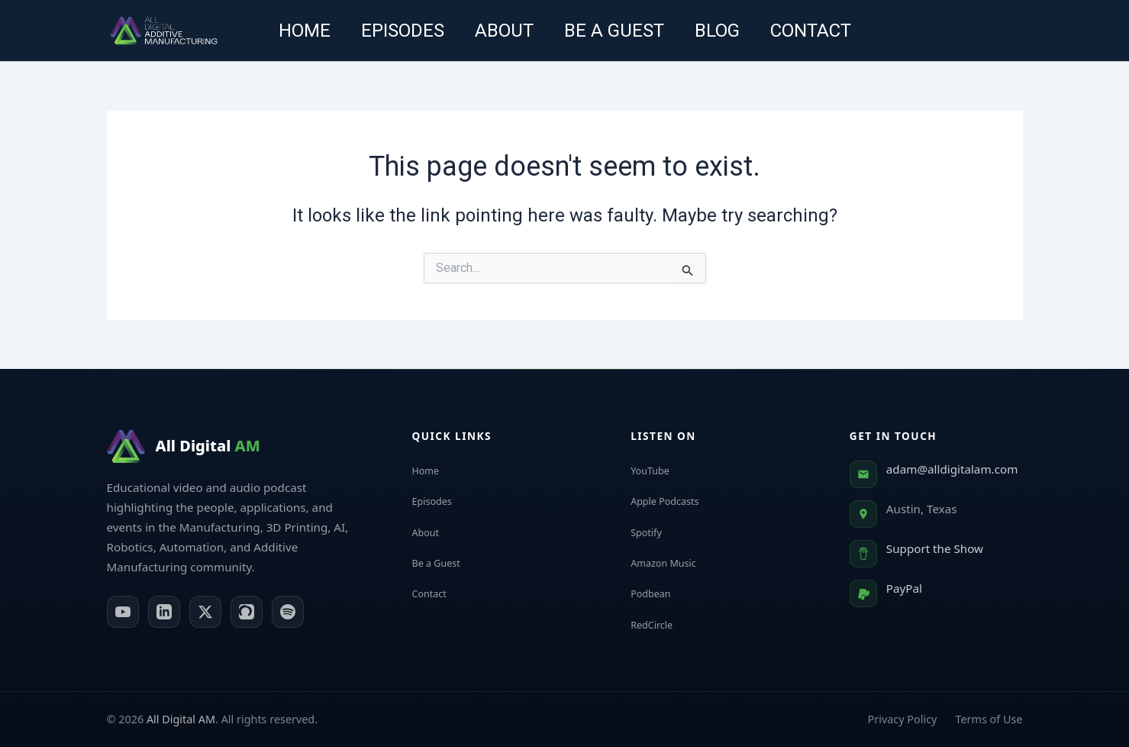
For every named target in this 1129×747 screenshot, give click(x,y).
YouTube (662, 469)
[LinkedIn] (164, 612)
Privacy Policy (902, 719)
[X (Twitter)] (205, 612)
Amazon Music (679, 562)
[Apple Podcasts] (247, 612)
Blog (726, 30)
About (501, 30)
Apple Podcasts (680, 500)
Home (289, 30)
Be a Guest (450, 562)
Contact (825, 30)
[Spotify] (288, 612)
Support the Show (934, 548)
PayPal (904, 588)
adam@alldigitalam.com (952, 469)
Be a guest (617, 30)
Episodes (393, 30)
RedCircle (664, 624)
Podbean (663, 592)
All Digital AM (181, 719)
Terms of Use (988, 719)
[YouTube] (123, 612)
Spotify (658, 531)
